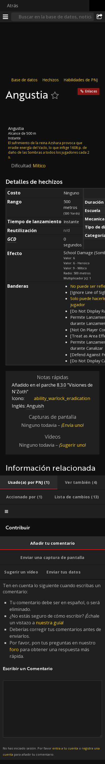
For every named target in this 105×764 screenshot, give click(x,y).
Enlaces (91, 91)
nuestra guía (49, 623)
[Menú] (5, 16)
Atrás (12, 6)
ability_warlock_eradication (57, 398)
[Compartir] (99, 16)
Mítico (39, 165)
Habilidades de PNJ (81, 79)
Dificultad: (22, 165)
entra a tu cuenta (65, 748)
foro (14, 649)
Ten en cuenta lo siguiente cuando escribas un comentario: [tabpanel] (52, 669)
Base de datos (24, 79)
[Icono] (15, 113)
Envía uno (72, 425)
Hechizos (50, 79)
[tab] (28, 482)
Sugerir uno (72, 445)
